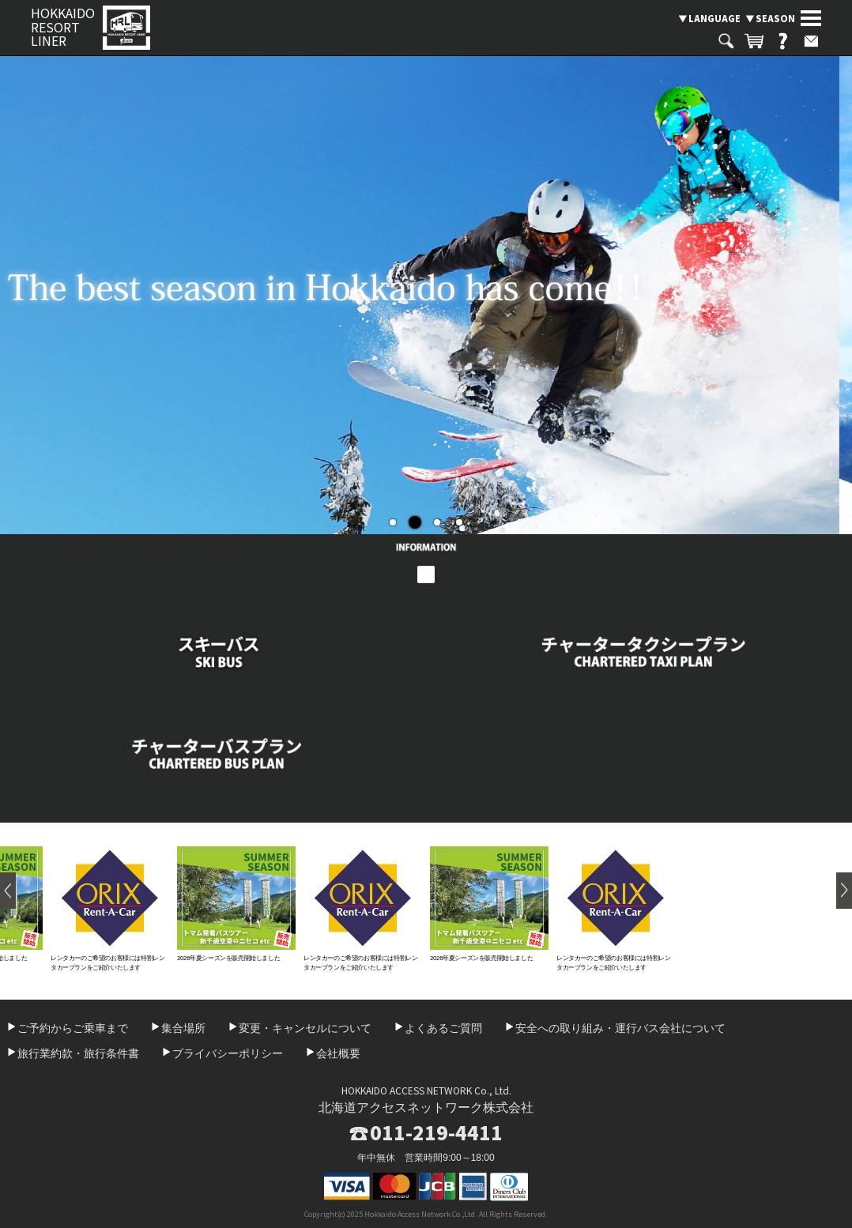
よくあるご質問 (443, 1028)
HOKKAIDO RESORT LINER (63, 27)
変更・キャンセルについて (305, 1028)
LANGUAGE (714, 18)
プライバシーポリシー (227, 1053)
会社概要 (338, 1053)
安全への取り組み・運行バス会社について (620, 1028)
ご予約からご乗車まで (72, 1028)
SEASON (775, 18)
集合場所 (183, 1028)
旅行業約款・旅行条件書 (78, 1053)
